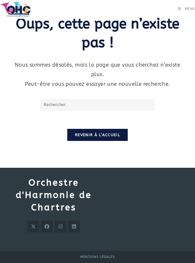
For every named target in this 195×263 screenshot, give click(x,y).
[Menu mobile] (186, 9)
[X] (33, 226)
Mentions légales (97, 257)
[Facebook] (47, 226)
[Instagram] (60, 226)
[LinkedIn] (74, 226)
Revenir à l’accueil (97, 135)
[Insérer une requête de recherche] (97, 105)
